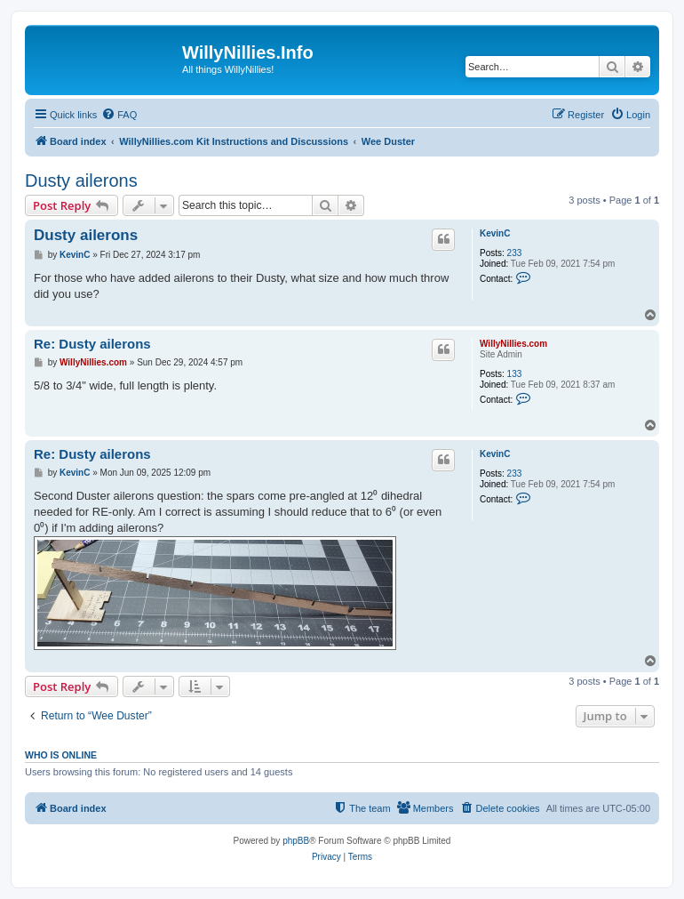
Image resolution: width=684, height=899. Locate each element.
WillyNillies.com (513, 344)
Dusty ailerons (81, 180)
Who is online (61, 755)
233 (514, 253)
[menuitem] (119, 114)
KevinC (495, 233)
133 (514, 374)
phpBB (295, 841)
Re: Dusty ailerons (92, 343)
